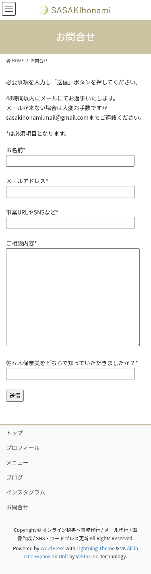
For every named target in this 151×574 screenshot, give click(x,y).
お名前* (70, 155)
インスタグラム (25, 492)
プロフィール (23, 447)
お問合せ (17, 507)
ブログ (14, 477)
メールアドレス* (70, 186)
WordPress (52, 548)
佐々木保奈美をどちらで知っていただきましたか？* (72, 368)
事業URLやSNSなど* (70, 217)
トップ (14, 433)
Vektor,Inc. (87, 556)
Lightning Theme (96, 548)
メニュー (17, 462)
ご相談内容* (73, 293)
